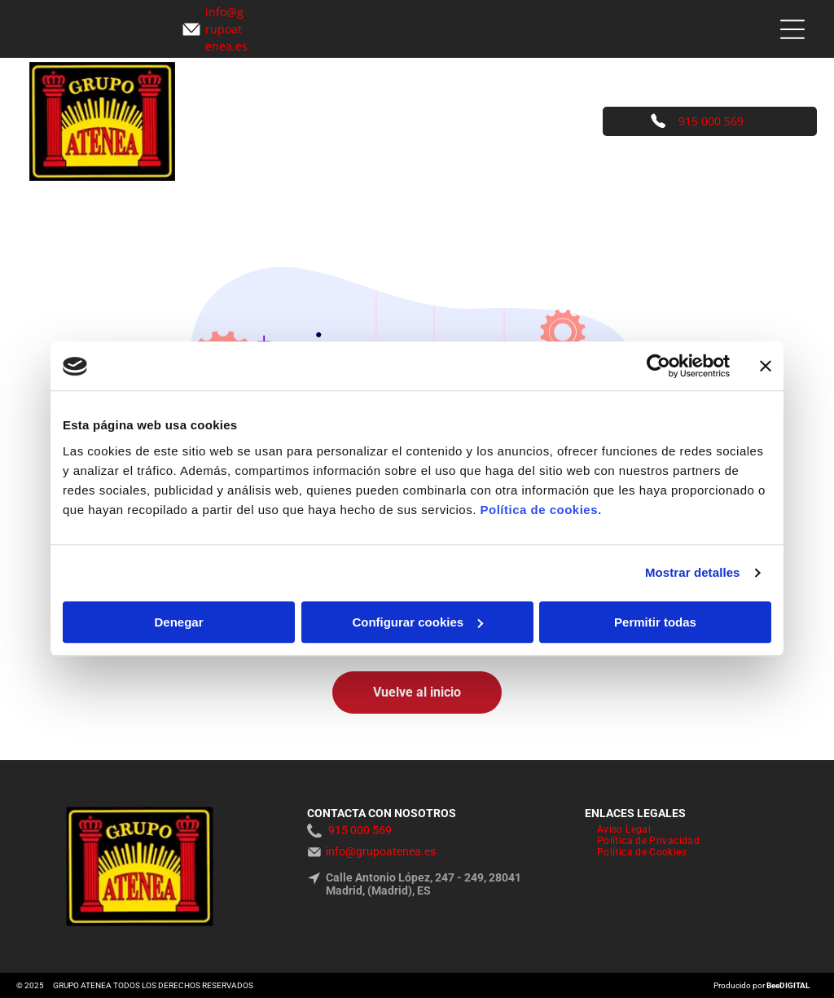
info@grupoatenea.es (381, 851)
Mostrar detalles (692, 573)
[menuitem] (624, 829)
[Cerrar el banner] (765, 366)
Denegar (178, 622)
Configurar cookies (417, 622)
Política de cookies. (540, 510)
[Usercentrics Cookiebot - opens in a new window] (658, 366)
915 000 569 (711, 121)
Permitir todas (655, 622)
